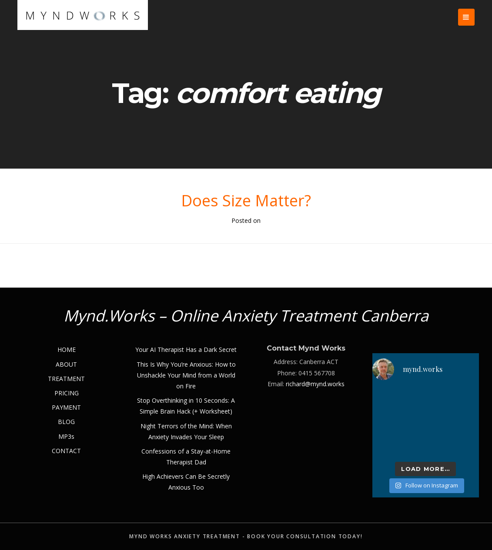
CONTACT (66, 451)
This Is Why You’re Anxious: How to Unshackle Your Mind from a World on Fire (186, 375)
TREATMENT (66, 378)
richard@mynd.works (315, 384)
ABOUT (66, 364)
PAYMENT (66, 407)
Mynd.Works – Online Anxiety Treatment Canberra (246, 315)
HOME (66, 349)
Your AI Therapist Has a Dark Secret (186, 349)
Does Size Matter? (246, 200)
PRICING (66, 393)
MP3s (66, 436)
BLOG (66, 421)
